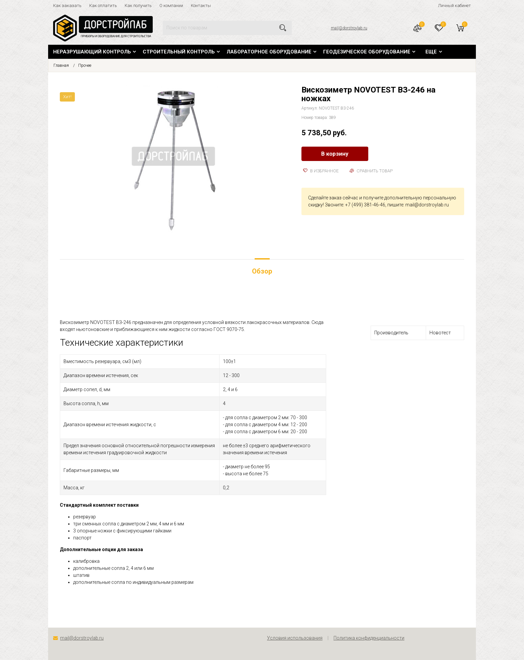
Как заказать (67, 5)
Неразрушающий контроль (92, 52)
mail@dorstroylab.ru (349, 28)
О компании (171, 5)
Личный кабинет (454, 5)
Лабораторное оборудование (269, 52)
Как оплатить (103, 5)
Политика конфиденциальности (369, 638)
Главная (61, 65)
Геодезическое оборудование (366, 52)
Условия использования (294, 638)
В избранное (321, 170)
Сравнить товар (371, 170)
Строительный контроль (179, 52)
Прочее (84, 65)
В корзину (335, 153)
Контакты (201, 5)
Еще (431, 52)
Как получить (138, 5)
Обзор (262, 271)
